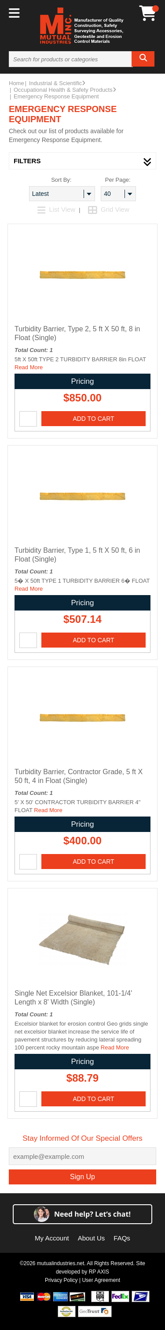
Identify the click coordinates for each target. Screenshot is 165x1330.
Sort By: (61, 179)
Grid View (108, 209)
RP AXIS (99, 1272)
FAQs (122, 1238)
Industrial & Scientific (57, 83)
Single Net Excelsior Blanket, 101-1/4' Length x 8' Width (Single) (73, 997)
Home (16, 83)
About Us (91, 1238)
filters (82, 161)
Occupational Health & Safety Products (65, 89)
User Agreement (101, 1280)
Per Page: (118, 179)
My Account (52, 1238)
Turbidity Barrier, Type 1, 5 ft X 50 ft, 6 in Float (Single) (77, 555)
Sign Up (82, 1176)
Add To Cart (93, 418)
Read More (29, 367)
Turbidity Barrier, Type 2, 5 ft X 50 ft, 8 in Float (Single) (77, 333)
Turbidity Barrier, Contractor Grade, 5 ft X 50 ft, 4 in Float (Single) (79, 776)
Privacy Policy (61, 1280)
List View (57, 209)
